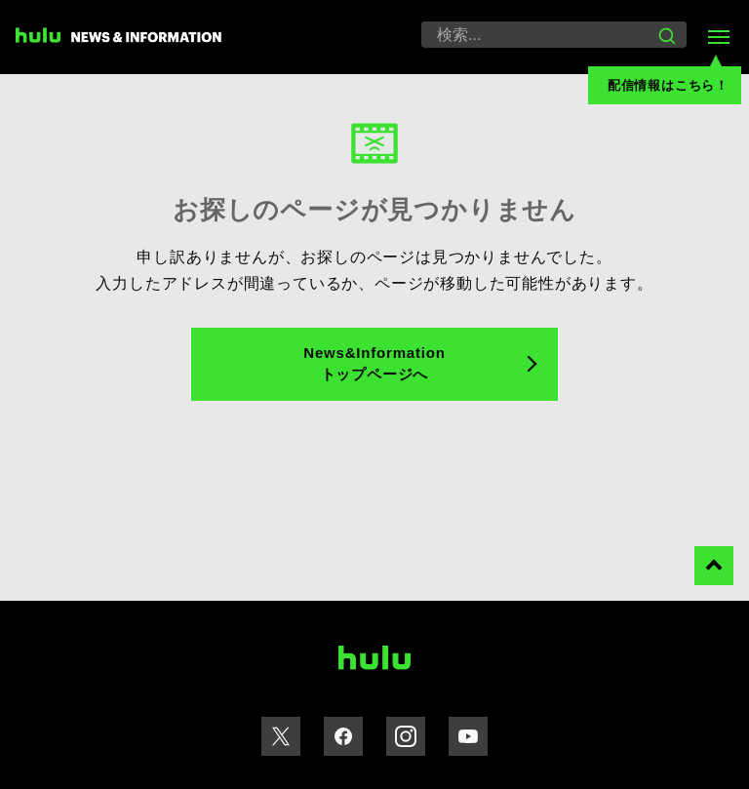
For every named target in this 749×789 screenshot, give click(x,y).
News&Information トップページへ (374, 363)
